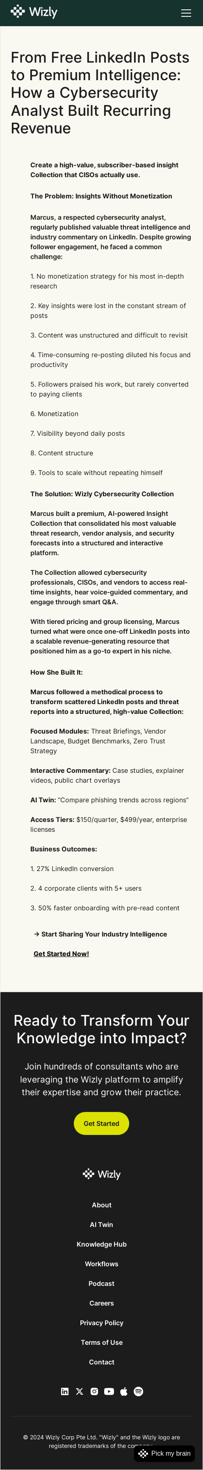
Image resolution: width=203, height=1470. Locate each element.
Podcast (101, 1283)
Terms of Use (102, 1342)
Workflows (102, 1264)
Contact (101, 1362)
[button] (184, 13)
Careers (101, 1303)
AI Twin (101, 1224)
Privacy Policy (101, 1323)
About (102, 1205)
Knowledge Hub (102, 1244)
